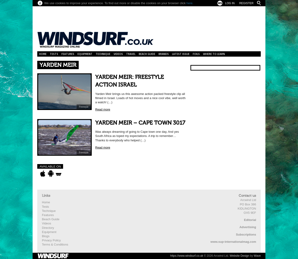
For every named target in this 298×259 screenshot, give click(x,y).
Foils (196, 54)
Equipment (85, 54)
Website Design (239, 255)
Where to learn (214, 54)
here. (189, 3)
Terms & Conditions (55, 244)
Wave (257, 255)
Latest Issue (181, 54)
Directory (48, 228)
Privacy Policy (51, 240)
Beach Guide (147, 54)
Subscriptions (246, 234)
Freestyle (83, 107)
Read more (102, 109)
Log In (230, 3)
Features (67, 54)
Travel (130, 54)
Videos (118, 54)
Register (246, 3)
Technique (103, 54)
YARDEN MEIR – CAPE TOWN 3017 (140, 123)
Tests (54, 54)
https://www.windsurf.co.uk (186, 255)
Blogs (46, 236)
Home (43, 54)
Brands (164, 54)
